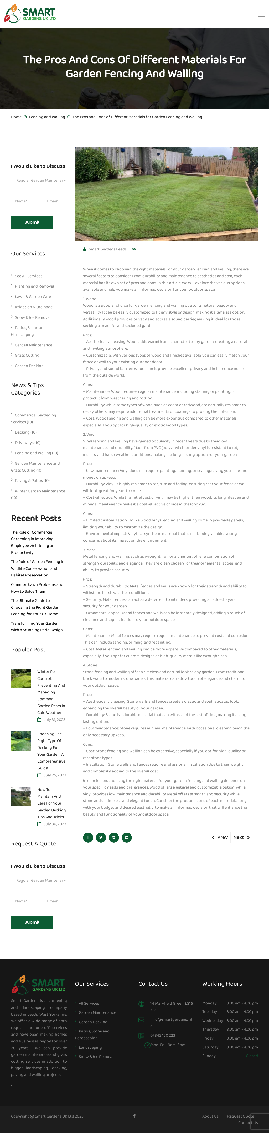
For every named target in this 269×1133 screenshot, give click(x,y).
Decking (22, 432)
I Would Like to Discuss (38, 166)
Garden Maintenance (33, 345)
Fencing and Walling (33, 453)
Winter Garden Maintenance (40, 491)
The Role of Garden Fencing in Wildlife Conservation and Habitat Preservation (37, 568)
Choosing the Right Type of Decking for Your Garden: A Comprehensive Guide (51, 751)
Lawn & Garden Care (33, 297)
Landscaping (90, 1047)
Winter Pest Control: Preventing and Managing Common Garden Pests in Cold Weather (51, 692)
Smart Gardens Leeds (105, 249)
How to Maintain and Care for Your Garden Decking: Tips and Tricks (52, 804)
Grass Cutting (27, 355)
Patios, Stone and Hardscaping (28, 331)
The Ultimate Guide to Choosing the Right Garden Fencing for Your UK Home (35, 607)
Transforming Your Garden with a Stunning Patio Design (37, 627)
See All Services (28, 276)
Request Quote (240, 1116)
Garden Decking (29, 366)
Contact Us (248, 1123)
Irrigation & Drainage (34, 307)
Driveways (24, 443)
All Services (89, 1003)
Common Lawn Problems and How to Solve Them (37, 588)
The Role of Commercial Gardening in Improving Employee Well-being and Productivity (34, 542)
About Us (210, 1116)
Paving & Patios (29, 480)
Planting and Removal (34, 286)
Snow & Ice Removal (33, 317)
